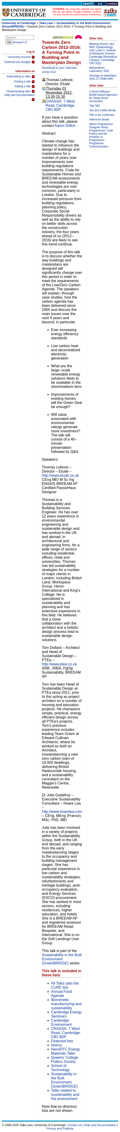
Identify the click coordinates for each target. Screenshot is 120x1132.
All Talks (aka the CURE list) (65, 985)
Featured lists (62, 1041)
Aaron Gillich (65, 126)
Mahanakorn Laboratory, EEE (99, 69)
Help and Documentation (19, 97)
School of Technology (60, 1068)
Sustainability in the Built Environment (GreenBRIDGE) (62, 959)
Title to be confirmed (101, 115)
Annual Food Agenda (61, 994)
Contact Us (74, 1125)
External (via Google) (20, 62)
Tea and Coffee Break (102, 110)
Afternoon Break (99, 119)
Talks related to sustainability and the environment (65, 1094)
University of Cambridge (19, 23)
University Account (21, 57)
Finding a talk (24, 82)
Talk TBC (94, 105)
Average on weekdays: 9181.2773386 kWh (103, 77)
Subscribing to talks (21, 77)
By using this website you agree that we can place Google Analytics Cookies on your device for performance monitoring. (76, 12)
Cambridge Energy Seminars (66, 1014)
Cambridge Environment (61, 1022)
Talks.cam (46, 23)
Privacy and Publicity (59, 1128)
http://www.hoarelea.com (62, 812)
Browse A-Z (20, 42)
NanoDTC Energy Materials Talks (65, 1051)
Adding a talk (24, 86)
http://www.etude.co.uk (60, 475)
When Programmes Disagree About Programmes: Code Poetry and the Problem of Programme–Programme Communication (101, 135)
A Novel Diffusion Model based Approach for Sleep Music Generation (103, 96)
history (56, 1045)
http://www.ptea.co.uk (59, 664)
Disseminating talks (21, 91)
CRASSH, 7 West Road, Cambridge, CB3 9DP (60, 105)
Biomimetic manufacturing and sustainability (66, 1004)
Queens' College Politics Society (64, 1060)
